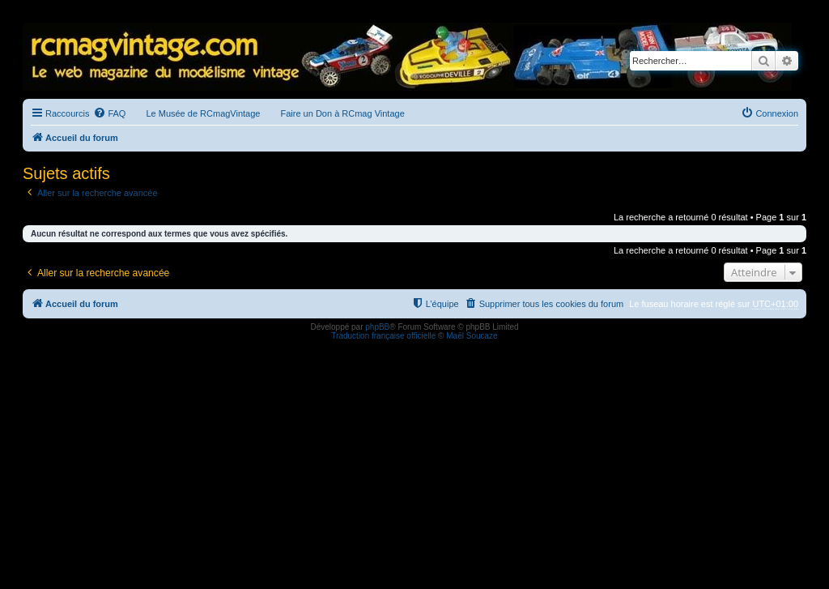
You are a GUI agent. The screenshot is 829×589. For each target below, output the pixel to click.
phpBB (377, 326)
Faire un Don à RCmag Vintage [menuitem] (342, 113)
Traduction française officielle (383, 335)
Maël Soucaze (471, 335)
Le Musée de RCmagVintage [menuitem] (203, 113)
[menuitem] (109, 113)
